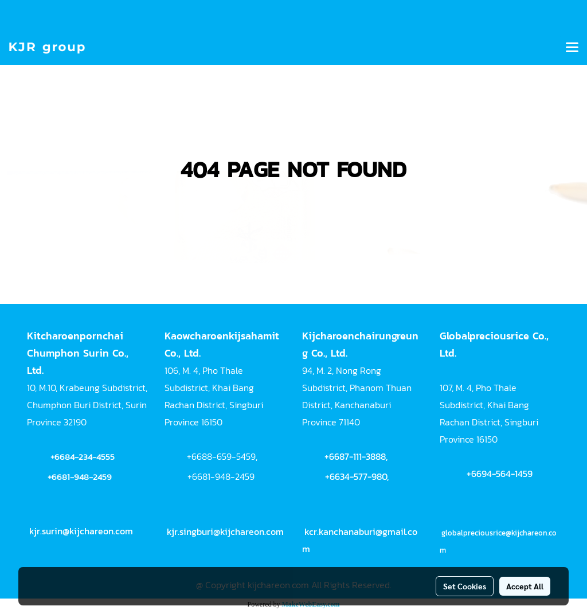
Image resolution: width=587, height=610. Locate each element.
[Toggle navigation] (572, 48)
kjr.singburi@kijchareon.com (225, 531)
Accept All (524, 586)
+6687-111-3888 (355, 456)
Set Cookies (464, 586)
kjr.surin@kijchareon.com (81, 531)
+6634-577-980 (356, 476)
